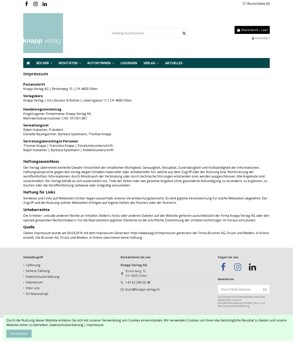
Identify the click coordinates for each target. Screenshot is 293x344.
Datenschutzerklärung (42, 276)
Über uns (33, 288)
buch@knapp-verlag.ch (142, 289)
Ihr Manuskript (37, 294)
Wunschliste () (256, 3)
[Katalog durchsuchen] (184, 33)
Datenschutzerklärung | (68, 325)
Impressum (34, 282)
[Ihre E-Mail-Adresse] (239, 289)
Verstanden (19, 333)
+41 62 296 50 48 (137, 282)
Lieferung (33, 265)
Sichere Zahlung (38, 271)
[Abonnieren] (265, 289)
